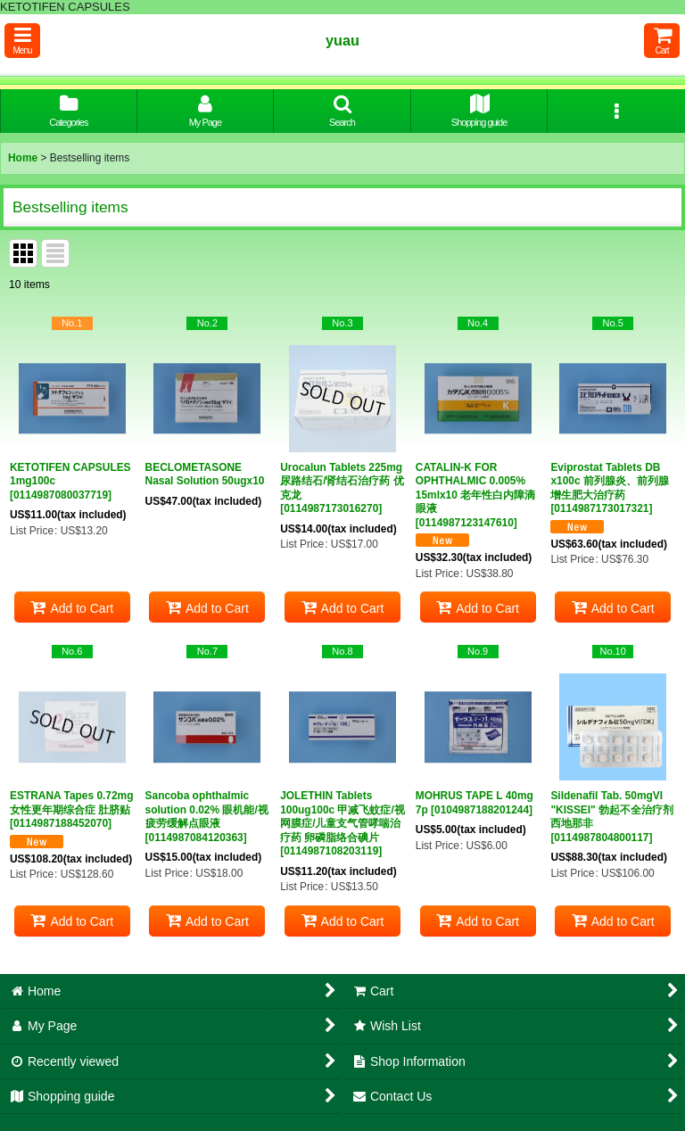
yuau (342, 40)
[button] (22, 40)
